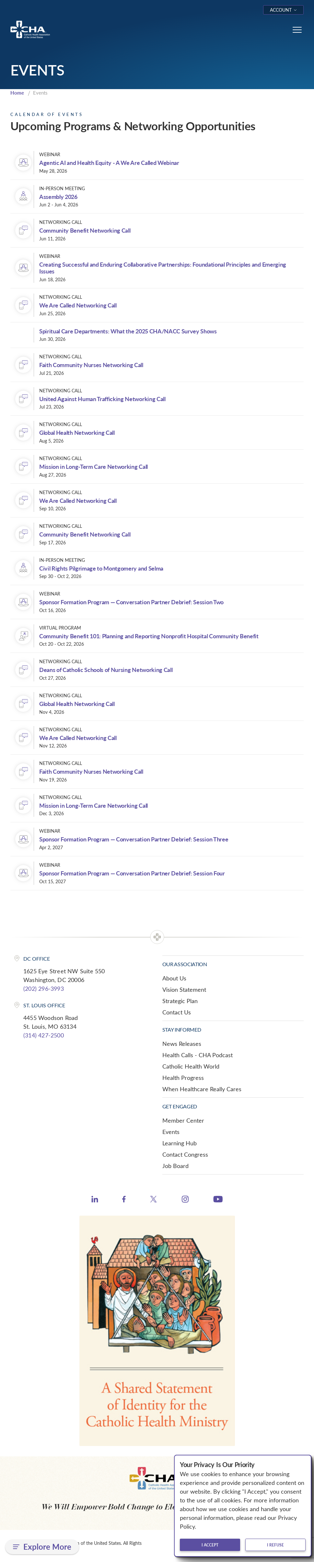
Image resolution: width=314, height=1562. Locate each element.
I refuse (275, 1544)
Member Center (183, 1120)
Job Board (175, 1166)
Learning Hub (179, 1143)
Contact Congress (185, 1154)
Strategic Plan (180, 1001)
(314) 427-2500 (43, 1035)
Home (17, 92)
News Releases (181, 1043)
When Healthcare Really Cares (201, 1089)
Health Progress (183, 1078)
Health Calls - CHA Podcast (197, 1055)
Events (171, 1132)
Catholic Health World (190, 1066)
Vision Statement (184, 989)
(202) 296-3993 (43, 988)
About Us (174, 978)
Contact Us (176, 1012)
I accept (210, 1544)
